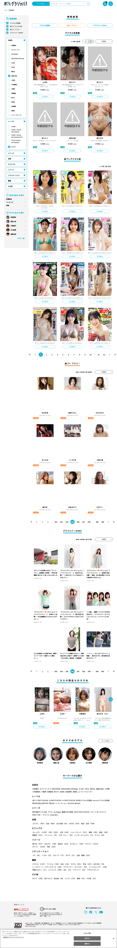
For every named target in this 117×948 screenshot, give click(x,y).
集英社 (13, 71)
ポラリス (46, 815)
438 (89, 522)
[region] (58, 938)
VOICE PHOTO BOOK (81, 812)
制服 (50, 823)
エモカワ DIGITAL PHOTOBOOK (16, 141)
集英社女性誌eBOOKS (40, 803)
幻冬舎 (13, 67)
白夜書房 (13, 106)
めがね (74, 823)
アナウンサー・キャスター (75, 867)
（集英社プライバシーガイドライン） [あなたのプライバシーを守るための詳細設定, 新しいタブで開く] (13, 937)
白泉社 (13, 102)
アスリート (79, 870)
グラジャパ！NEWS (16, 33)
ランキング (9, 202)
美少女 (37, 844)
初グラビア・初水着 (54, 878)
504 (61, 671)
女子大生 (98, 864)
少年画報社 (14, 84)
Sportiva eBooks (73, 803)
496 (102, 522)
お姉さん (50, 844)
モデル (75, 864)
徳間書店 (13, 93)
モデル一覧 (20, 238)
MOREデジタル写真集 (82, 800)
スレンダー (40, 832)
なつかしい (76, 844)
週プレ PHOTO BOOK (40, 800)
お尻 (64, 832)
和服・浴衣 (87, 823)
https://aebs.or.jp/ (30, 926)
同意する (87, 944)
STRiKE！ (14, 126)
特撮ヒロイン (39, 870)
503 (56, 671)
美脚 (92, 832)
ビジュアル (11, 164)
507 (78, 671)
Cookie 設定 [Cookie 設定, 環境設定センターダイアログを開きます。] (87, 933)
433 (61, 522)
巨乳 (53, 832)
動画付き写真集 (67, 812)
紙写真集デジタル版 (39, 812)
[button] (111, 700)
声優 (86, 864)
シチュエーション (14, 175)
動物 (81, 878)
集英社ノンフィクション (57, 803)
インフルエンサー (97, 867)
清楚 (37, 847)
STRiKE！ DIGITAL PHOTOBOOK (16, 131)
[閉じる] (113, 938)
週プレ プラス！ (15, 29)
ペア (36, 855)
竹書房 (13, 89)
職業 (9, 181)
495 (97, 522)
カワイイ (91, 844)
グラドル (39, 864)
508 (83, 671)
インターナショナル (84, 835)
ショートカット (78, 832)
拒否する (87, 938)
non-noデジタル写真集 (99, 800)
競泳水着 (62, 823)
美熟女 (63, 844)
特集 (7, 205)
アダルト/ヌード (92, 870)
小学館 (13, 80)
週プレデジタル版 (16, 26)
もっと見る (105, 741)
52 (104, 355)
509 (89, 671)
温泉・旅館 (83, 855)
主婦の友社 (14, 76)
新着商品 (9, 199)
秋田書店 (13, 45)
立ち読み (45, 96)
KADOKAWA (14, 54)
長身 (102, 832)
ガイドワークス (15, 50)
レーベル (11, 121)
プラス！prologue (54, 812)
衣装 (9, 159)
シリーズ (11, 153)
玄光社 (13, 63)
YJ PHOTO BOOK (55, 800)
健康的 (37, 835)
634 (97, 671)
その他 (10, 186)
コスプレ (38, 823)
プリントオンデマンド (97, 812)
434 (67, 522)
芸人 (67, 870)
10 (90, 355)
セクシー (105, 844)
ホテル (70, 855)
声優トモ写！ (37, 815)
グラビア (13, 147)
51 (98, 355)
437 (83, 522)
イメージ (11, 170)
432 (56, 522)
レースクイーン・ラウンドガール (47, 867)
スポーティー (65, 835)
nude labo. (54, 815)
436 (78, 522)
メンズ (70, 878)
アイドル (53, 864)
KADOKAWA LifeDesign (17, 58)
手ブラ (37, 878)
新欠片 (13, 97)
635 (102, 671)
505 (67, 671)
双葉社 (13, 110)
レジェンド (55, 870)
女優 (64, 864)
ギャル (99, 835)
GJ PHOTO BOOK (67, 800)
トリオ (47, 855)
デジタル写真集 (15, 23)
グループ (58, 855)
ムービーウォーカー (16, 115)
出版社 (10, 40)
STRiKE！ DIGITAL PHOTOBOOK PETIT (16, 136)
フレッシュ (50, 835)
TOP (5, 10)
